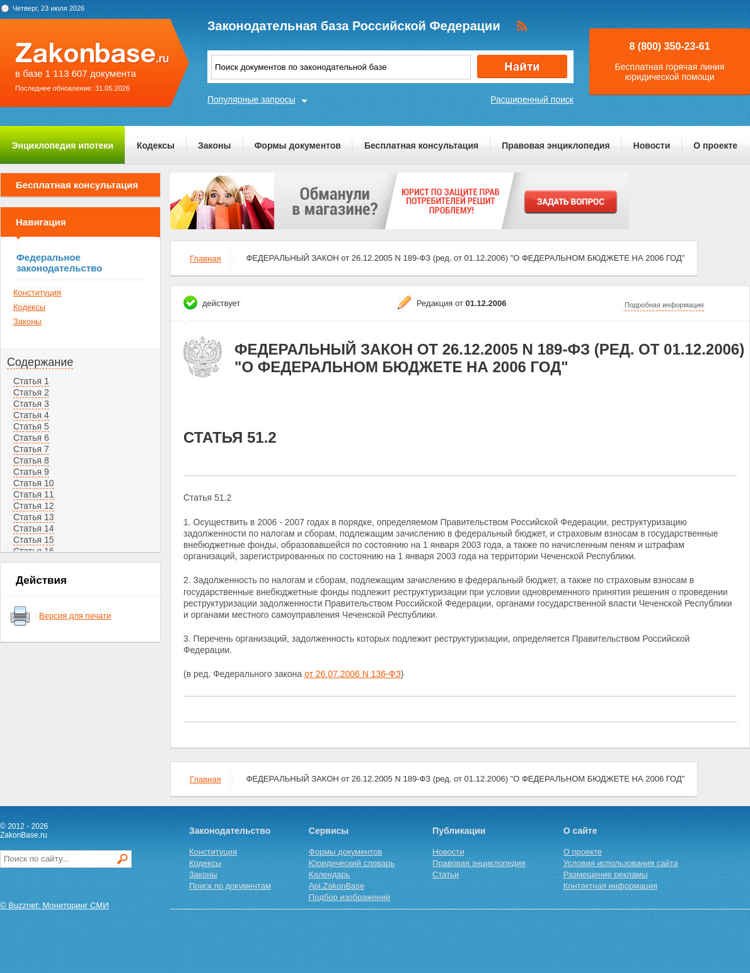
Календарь (329, 874)
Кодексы (156, 145)
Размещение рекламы (605, 874)
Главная (205, 258)
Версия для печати (75, 615)
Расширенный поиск (532, 99)
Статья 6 (31, 438)
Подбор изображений (349, 897)
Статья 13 (33, 517)
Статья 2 (31, 392)
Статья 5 (31, 426)
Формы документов (297, 145)
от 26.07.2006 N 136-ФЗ (352, 674)
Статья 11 (33, 494)
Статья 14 (33, 528)
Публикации (458, 831)
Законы (214, 145)
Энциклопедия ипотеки (62, 145)
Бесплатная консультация (421, 145)
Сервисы (329, 831)
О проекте (715, 145)
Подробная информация (664, 305)
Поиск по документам (230, 885)
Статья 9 (31, 472)
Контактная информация (610, 885)
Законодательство (229, 831)
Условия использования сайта (620, 863)
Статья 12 (33, 506)
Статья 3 (31, 404)
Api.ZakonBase (336, 885)
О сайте (580, 831)
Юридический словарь (352, 863)
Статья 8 (31, 460)
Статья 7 (31, 449)
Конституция (37, 292)
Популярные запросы (251, 99)
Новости (652, 145)
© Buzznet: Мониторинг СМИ (54, 905)
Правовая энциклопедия (555, 145)
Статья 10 (33, 483)
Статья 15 (33, 540)
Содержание (40, 362)
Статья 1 (31, 381)
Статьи (445, 874)
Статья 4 (31, 415)
